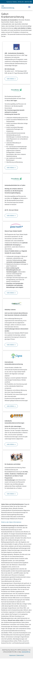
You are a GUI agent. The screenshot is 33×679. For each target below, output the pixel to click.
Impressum (12, 655)
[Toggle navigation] (29, 7)
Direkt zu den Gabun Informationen (11, 522)
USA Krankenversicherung (7, 7)
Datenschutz (20, 655)
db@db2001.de (26, 652)
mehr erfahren (11, 78)
